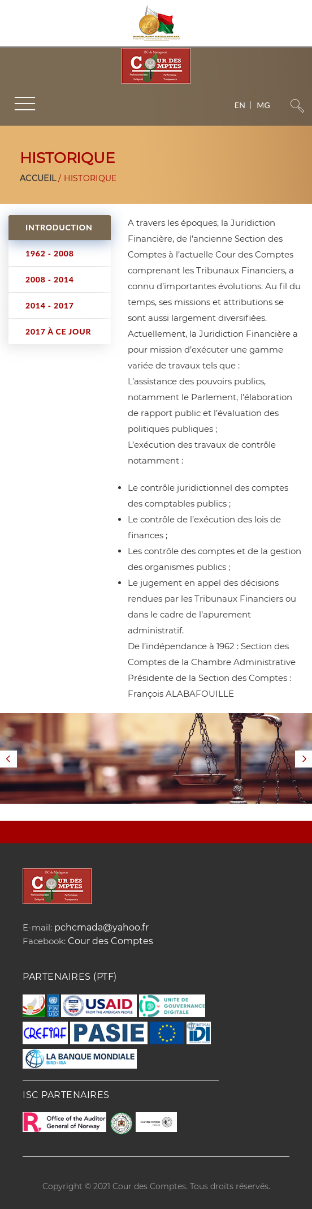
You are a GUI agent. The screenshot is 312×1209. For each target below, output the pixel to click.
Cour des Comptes (110, 941)
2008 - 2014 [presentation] (49, 279)
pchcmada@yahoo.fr (101, 927)
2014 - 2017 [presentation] (49, 305)
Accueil (38, 178)
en (240, 105)
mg (263, 105)
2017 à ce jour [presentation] (58, 331)
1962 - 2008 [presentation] (49, 253)
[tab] (59, 227)
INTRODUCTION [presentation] (59, 227)
